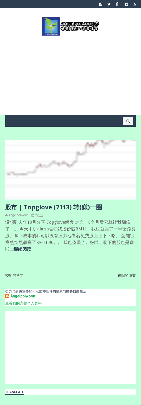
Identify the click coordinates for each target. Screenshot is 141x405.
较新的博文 (14, 275)
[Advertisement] (70, 74)
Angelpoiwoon (22, 296)
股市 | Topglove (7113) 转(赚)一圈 (53, 207)
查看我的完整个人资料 (23, 303)
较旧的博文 (127, 275)
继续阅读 (22, 249)
